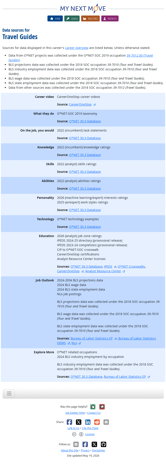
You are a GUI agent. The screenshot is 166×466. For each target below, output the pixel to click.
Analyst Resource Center (103, 271)
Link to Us (73, 428)
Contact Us (94, 413)
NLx (74, 343)
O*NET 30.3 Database (85, 121)
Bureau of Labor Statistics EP (92, 338)
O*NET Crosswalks (131, 266)
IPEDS (108, 266)
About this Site (70, 450)
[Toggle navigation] (9, 393)
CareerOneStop (80, 104)
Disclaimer (98, 450)
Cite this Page (90, 428)
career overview (76, 48)
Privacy (85, 450)
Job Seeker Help (75, 413)
